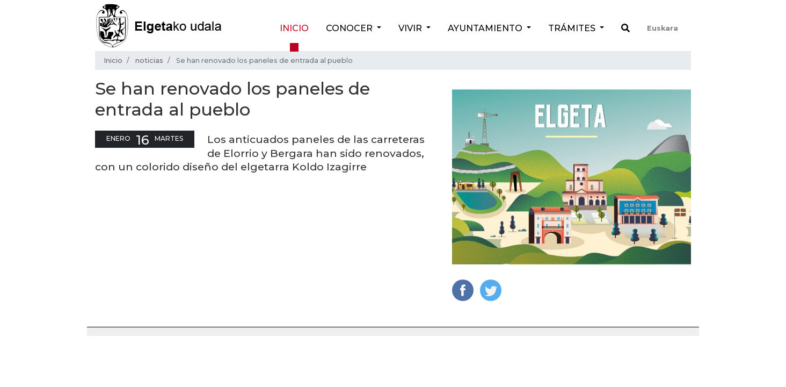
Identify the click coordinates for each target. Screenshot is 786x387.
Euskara (662, 28)
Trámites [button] (573, 28)
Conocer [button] (350, 28)
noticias (149, 60)
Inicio (294, 28)
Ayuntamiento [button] (486, 28)
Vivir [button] (411, 28)
